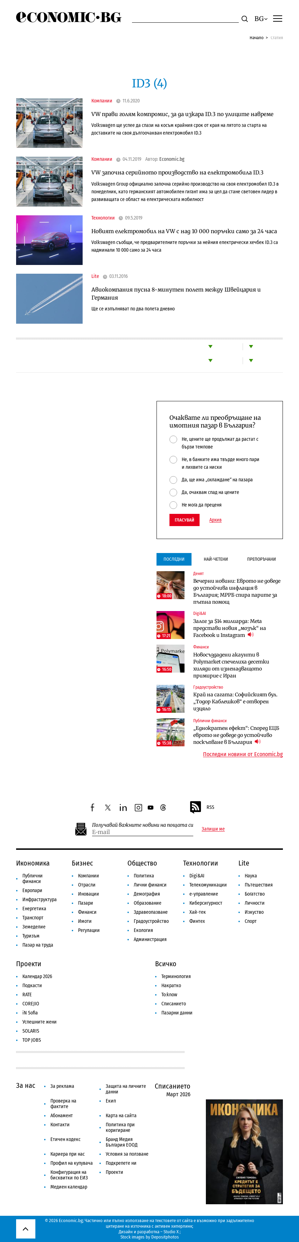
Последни (174, 559)
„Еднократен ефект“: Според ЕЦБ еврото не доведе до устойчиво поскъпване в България (236, 735)
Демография (147, 894)
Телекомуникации (208, 885)
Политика (144, 876)
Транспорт (32, 918)
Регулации (89, 930)
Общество (142, 863)
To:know (169, 995)
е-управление (203, 894)
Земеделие (34, 927)
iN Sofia (30, 1013)
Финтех (197, 921)
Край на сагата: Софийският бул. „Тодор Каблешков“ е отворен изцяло (235, 701)
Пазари (85, 903)
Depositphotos (165, 1237)
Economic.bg (172, 159)
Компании (101, 101)
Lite (95, 276)
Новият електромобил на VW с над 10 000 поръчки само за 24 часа (184, 231)
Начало (257, 37)
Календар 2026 (37, 976)
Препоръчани (261, 559)
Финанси (201, 647)
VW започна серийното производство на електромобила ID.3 (177, 172)
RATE (27, 995)
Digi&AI (199, 613)
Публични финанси (210, 720)
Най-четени (216, 559)
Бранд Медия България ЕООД (122, 1142)
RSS (201, 807)
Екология (143, 930)
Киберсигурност (205, 903)
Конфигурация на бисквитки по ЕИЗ (69, 1175)
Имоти (85, 921)
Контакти (60, 1125)
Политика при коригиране (120, 1127)
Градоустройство (208, 687)
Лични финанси (150, 885)
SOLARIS (30, 1031)
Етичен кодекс (65, 1139)
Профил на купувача (71, 1163)
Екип (111, 1101)
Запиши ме (213, 829)
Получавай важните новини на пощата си (142, 825)
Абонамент (61, 1116)
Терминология (176, 976)
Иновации (88, 894)
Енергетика (34, 909)
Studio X (171, 1231)
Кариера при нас (67, 1154)
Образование (147, 903)
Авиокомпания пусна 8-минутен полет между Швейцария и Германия (176, 293)
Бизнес (82, 863)
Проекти (28, 963)
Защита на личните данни (126, 1089)
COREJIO (30, 1004)
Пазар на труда (37, 945)
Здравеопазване (151, 912)
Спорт (251, 921)
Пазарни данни (177, 1013)
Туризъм (31, 936)
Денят (198, 573)
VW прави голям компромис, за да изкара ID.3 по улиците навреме (182, 114)
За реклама (62, 1086)
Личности (255, 903)
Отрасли (87, 885)
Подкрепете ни (121, 1163)
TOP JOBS (31, 1040)
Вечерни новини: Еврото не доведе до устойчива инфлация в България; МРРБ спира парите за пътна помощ (236, 591)
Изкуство (254, 912)
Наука (251, 876)
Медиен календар (68, 1187)
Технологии (103, 218)
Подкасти (32, 986)
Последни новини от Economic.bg (243, 754)
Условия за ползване (127, 1154)
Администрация (150, 939)
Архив (215, 520)
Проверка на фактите (63, 1104)
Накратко (171, 986)
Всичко (165, 963)
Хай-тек (197, 912)
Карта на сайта (121, 1116)
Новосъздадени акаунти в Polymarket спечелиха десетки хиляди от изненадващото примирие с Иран (231, 665)
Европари (32, 890)
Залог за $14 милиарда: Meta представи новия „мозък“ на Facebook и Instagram (229, 628)
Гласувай (184, 520)
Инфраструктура (39, 900)
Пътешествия (259, 885)
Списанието (173, 1004)
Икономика (33, 863)
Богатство (255, 894)
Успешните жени (39, 1022)
